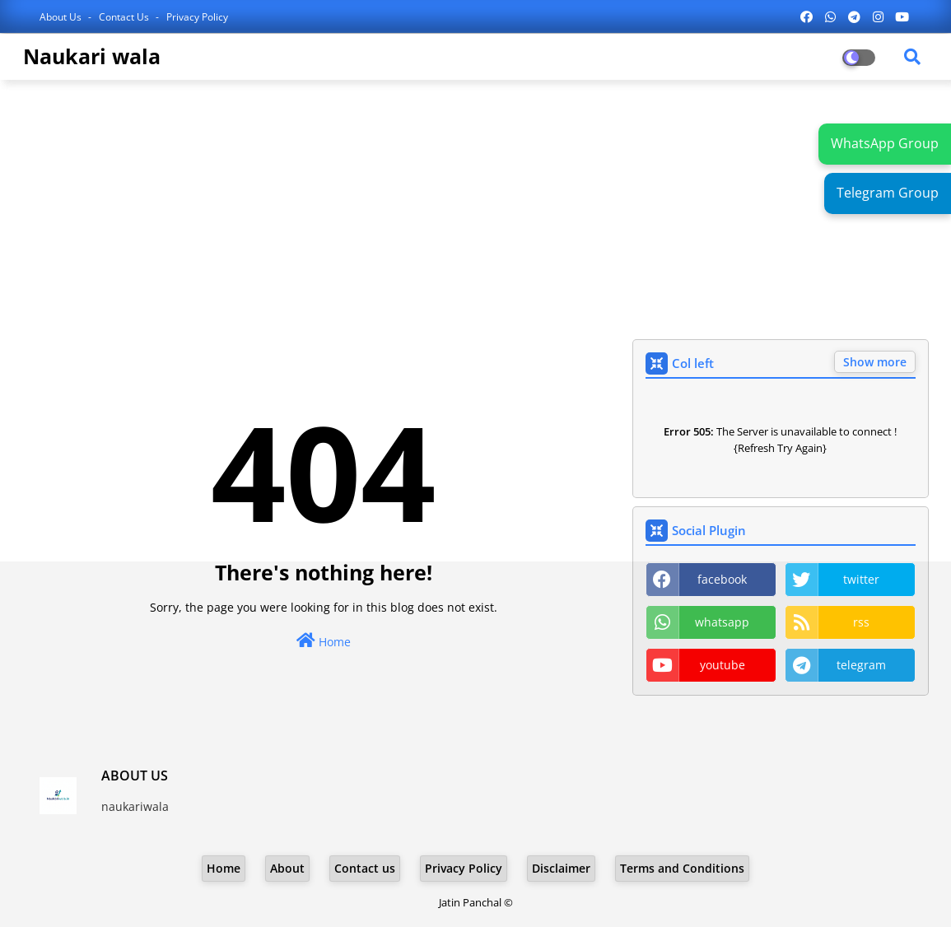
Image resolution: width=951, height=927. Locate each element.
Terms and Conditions (682, 868)
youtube (722, 665)
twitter (861, 579)
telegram (861, 665)
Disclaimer (561, 868)
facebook (722, 579)
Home (323, 641)
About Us (62, 17)
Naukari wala (92, 56)
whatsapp (722, 622)
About (287, 868)
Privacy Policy (197, 17)
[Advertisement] (476, 211)
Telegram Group (888, 193)
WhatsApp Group (885, 143)
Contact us (125, 17)
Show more (875, 362)
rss (861, 622)
